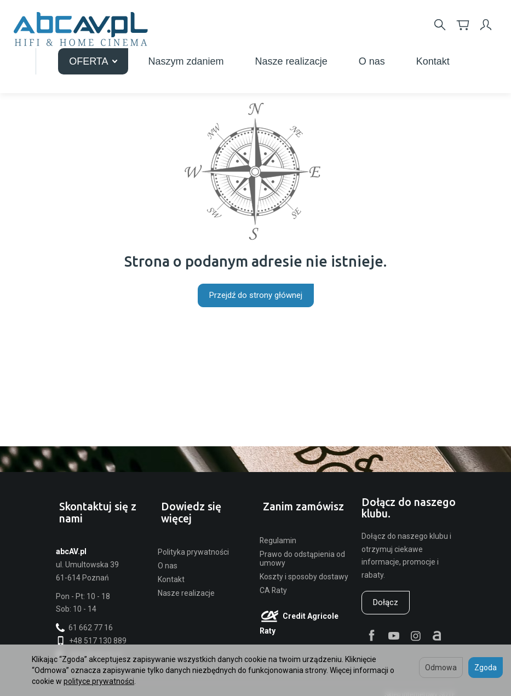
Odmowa (441, 667)
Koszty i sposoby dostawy (304, 567)
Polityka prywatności (193, 531)
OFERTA (227, 56)
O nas (167, 544)
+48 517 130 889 (91, 632)
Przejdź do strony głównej (255, 295)
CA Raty (273, 581)
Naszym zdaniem (320, 56)
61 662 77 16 (84, 618)
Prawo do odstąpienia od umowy (302, 549)
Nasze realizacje (425, 56)
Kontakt (171, 558)
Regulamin (278, 531)
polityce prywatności (99, 681)
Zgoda (485, 667)
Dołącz (385, 604)
